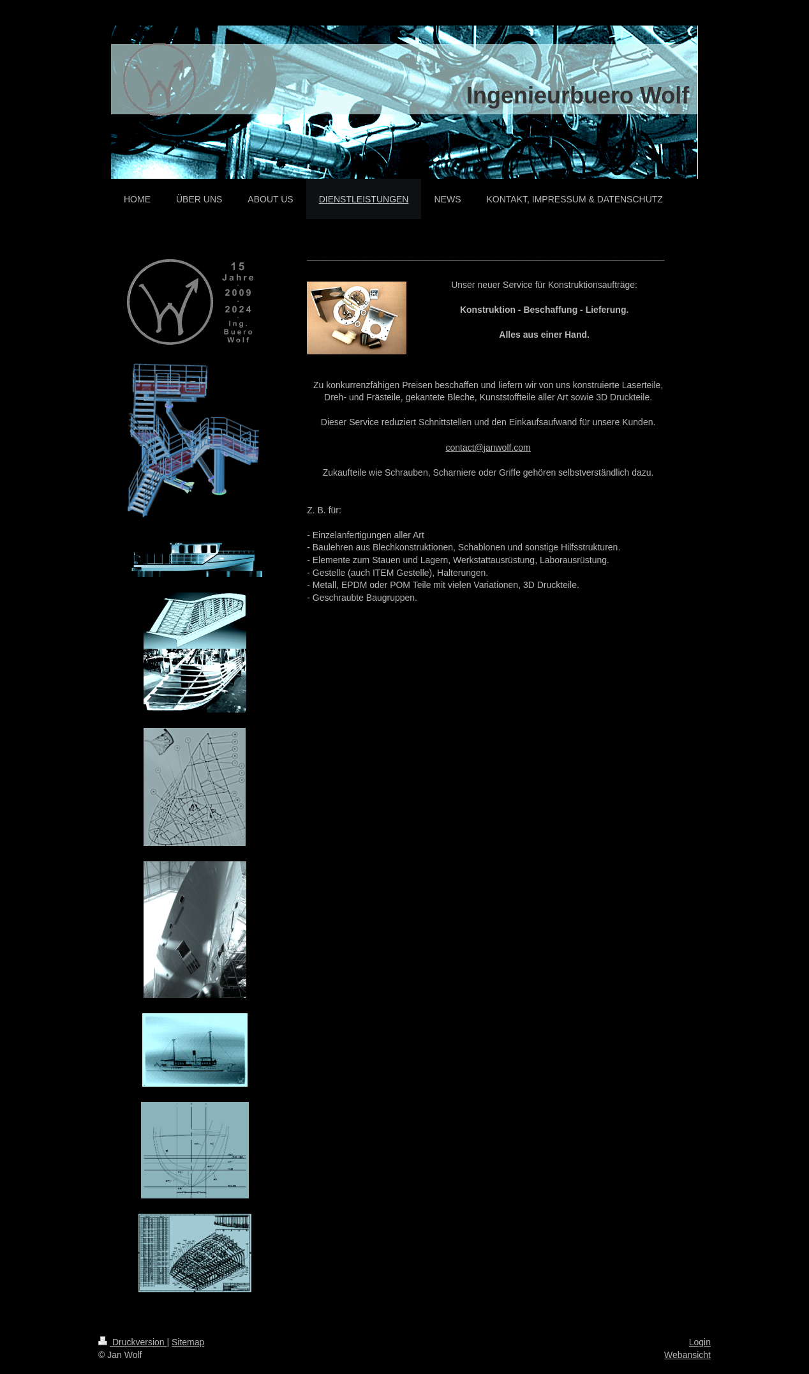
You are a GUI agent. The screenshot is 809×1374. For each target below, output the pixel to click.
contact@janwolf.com (487, 447)
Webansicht (687, 1355)
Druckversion (132, 1342)
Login (700, 1342)
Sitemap (188, 1342)
